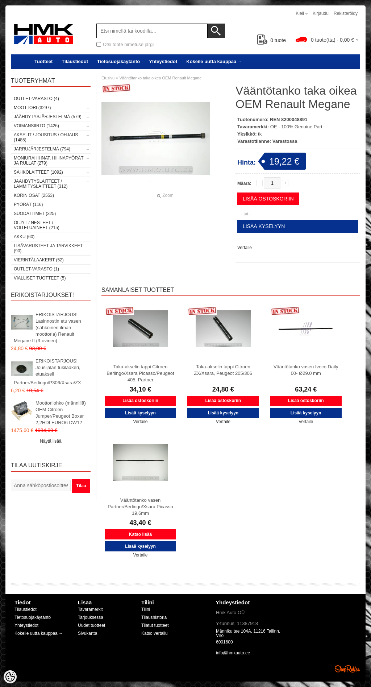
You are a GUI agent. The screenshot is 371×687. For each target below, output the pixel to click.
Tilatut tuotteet (155, 625)
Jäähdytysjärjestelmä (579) (48, 116)
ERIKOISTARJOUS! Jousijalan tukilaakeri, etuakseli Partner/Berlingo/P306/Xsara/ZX (47, 371)
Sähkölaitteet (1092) (38, 172)
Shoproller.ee (347, 668)
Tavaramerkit (90, 609)
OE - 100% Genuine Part (296, 126)
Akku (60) (24, 236)
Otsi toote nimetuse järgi (128, 44)
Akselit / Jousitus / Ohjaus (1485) (46, 137)
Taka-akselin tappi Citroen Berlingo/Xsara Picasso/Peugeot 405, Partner (140, 373)
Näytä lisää (50, 441)
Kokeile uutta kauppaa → (214, 61)
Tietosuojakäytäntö (118, 61)
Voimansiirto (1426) (36, 125)
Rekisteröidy (346, 13)
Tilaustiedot (75, 61)
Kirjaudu (321, 13)
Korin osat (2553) (34, 195)
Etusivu (107, 78)
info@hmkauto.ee (233, 653)
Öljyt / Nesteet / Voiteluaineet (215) (36, 225)
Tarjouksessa (90, 617)
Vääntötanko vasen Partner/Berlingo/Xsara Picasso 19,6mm (140, 506)
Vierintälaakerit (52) (39, 259)
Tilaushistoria (154, 617)
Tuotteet (43, 61)
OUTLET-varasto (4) (36, 98)
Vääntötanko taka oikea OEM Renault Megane (160, 78)
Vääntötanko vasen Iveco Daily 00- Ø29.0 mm (306, 370)
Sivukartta (87, 633)
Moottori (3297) (32, 107)
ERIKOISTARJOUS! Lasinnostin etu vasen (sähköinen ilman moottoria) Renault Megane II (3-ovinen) (47, 327)
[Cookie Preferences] (10, 676)
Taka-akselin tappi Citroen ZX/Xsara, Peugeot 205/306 (223, 370)
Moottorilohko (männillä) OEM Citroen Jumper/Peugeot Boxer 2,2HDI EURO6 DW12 (61, 412)
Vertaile (244, 247)
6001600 (224, 642)
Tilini (145, 609)
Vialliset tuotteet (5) (40, 278)
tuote (271, 40)
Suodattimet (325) (35, 213)
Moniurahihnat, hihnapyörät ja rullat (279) (48, 161)
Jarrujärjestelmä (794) (42, 149)
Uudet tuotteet (91, 625)
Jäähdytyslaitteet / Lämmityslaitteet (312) (40, 184)
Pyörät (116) (28, 204)
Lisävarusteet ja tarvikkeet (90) (48, 248)
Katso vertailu (154, 633)
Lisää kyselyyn (264, 226)
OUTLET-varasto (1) (36, 269)
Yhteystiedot (163, 61)
